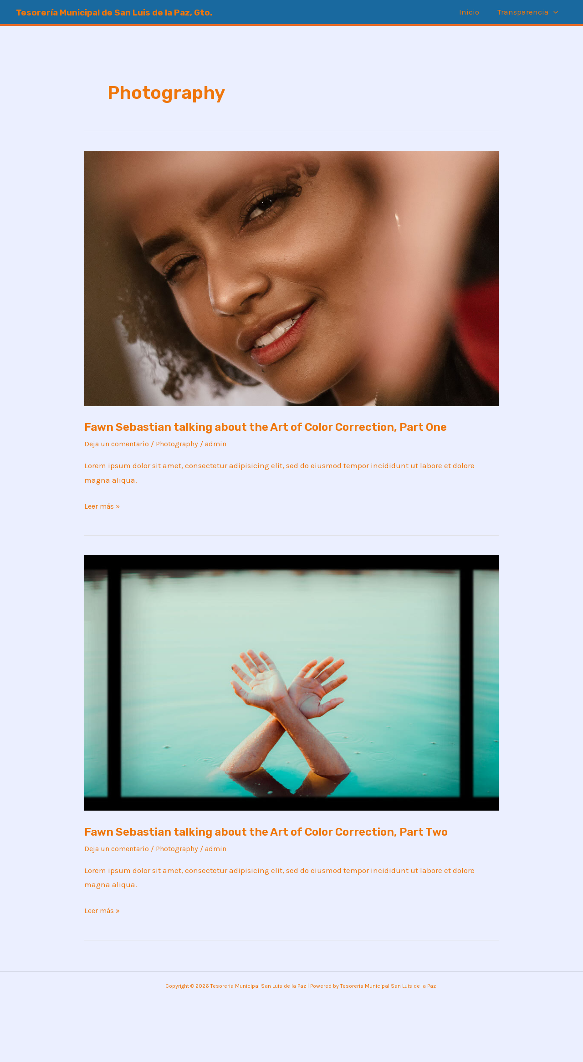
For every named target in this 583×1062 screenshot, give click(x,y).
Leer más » (103, 522)
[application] (554, 12)
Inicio (473, 11)
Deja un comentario (119, 461)
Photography (184, 461)
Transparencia (529, 12)
